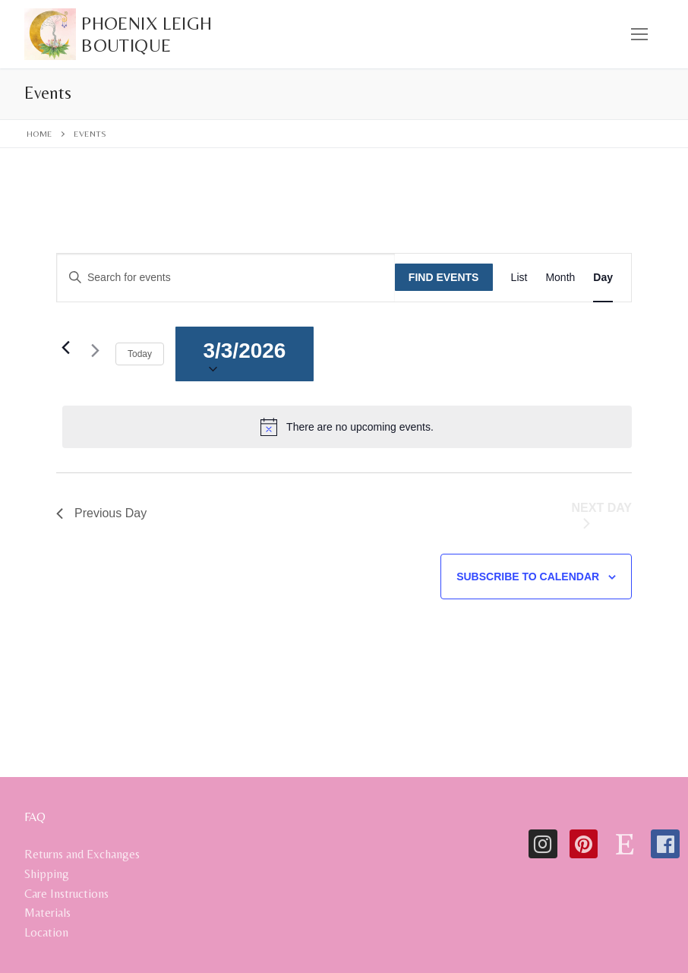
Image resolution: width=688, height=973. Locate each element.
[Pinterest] (584, 843)
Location (46, 932)
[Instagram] (543, 843)
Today (140, 354)
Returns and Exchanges (82, 854)
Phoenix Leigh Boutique (146, 34)
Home (39, 133)
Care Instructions (66, 893)
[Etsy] (624, 843)
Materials (47, 912)
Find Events (444, 277)
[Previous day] (65, 347)
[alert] (347, 427)
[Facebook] (665, 843)
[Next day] (95, 354)
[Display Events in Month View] (560, 278)
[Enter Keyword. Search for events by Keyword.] (226, 278)
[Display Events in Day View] (603, 278)
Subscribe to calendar (527, 576)
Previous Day (101, 513)
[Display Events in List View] (519, 278)
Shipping (46, 874)
